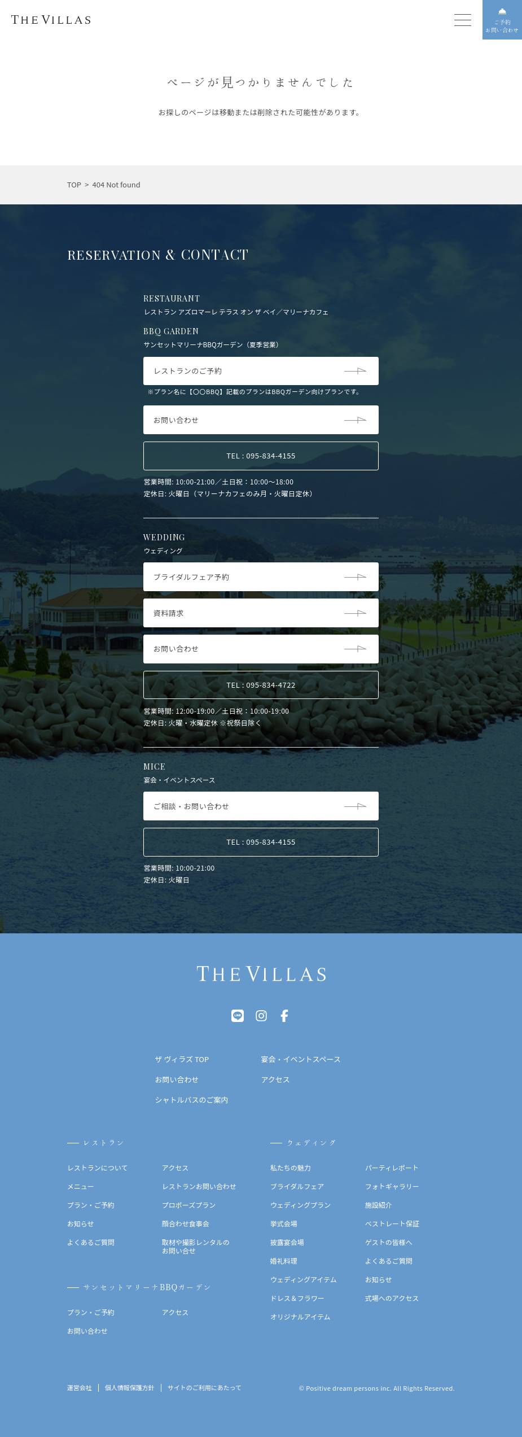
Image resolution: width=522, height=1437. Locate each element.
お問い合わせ (87, 1330)
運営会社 (79, 1388)
